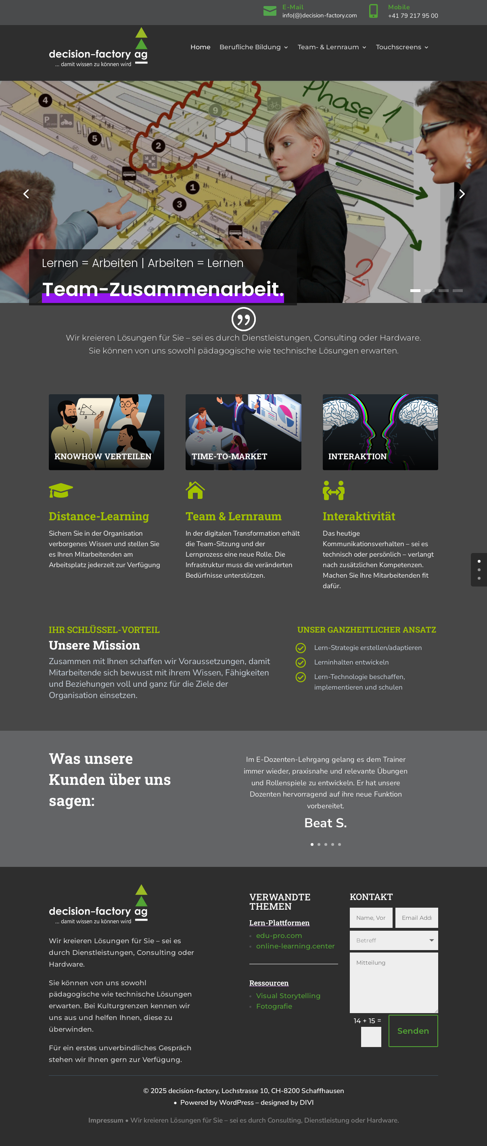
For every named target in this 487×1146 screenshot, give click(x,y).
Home (200, 47)
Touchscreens (398, 47)
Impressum (105, 1120)
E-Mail (292, 7)
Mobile (399, 7)
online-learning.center (295, 946)
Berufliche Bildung (250, 47)
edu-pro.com (279, 936)
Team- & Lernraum (328, 47)
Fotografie (274, 1006)
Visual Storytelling (288, 996)
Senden (413, 1031)
